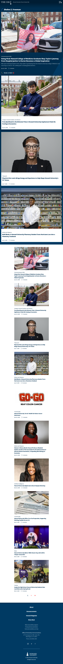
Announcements (31, 611)
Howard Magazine (31, 615)
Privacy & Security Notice (31, 627)
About (31, 607)
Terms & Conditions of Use (31, 629)
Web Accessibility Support (31, 624)
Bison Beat (31, 620)
